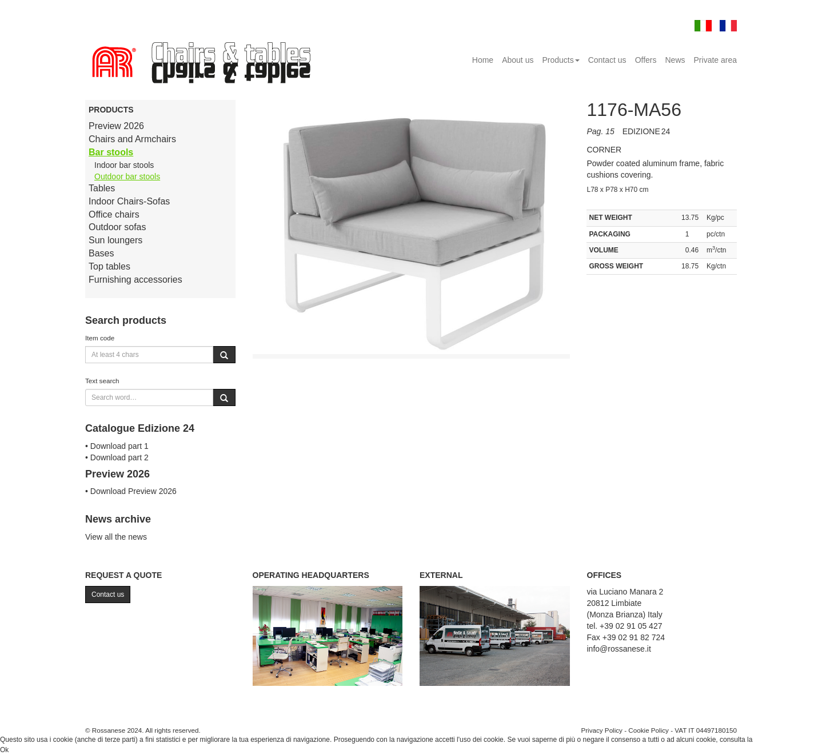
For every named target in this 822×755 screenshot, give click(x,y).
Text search (102, 380)
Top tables (109, 266)
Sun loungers (115, 240)
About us (517, 60)
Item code (99, 338)
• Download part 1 (117, 446)
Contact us (607, 60)
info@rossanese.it (619, 648)
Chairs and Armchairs (132, 139)
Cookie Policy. (776, 740)
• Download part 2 (117, 457)
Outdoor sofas (117, 227)
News (675, 60)
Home (482, 60)
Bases (101, 253)
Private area (715, 60)
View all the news (116, 536)
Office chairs (114, 214)
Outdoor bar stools (127, 176)
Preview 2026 (116, 126)
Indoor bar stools (124, 165)
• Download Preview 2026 (131, 491)
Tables (102, 188)
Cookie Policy (648, 730)
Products (560, 60)
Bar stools (111, 152)
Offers (646, 60)
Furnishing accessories (135, 279)
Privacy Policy (602, 730)
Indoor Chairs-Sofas (129, 201)
